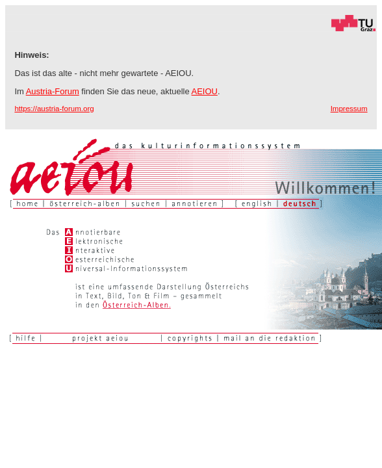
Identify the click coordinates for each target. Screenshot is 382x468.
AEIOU (205, 91)
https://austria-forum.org (54, 108)
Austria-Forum (52, 91)
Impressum (349, 108)
